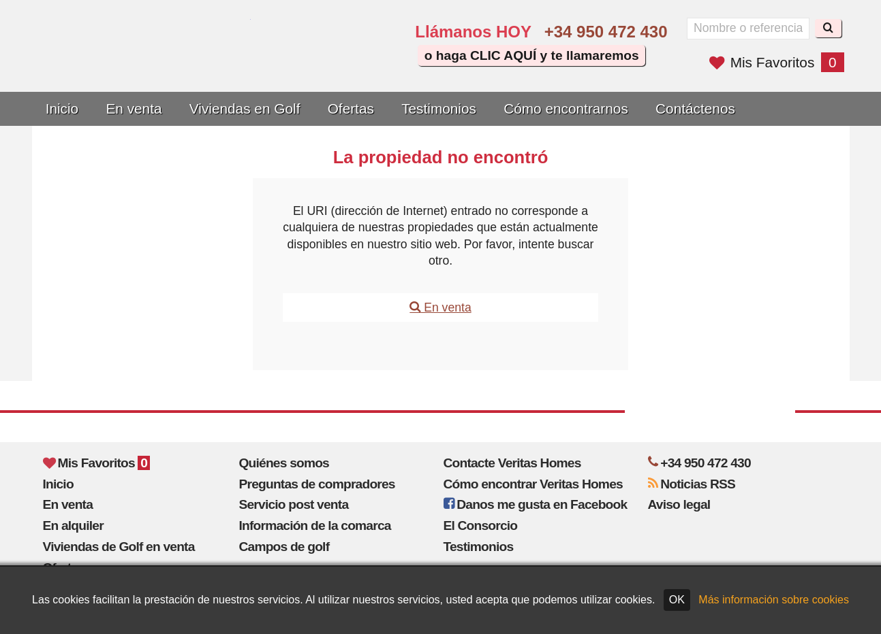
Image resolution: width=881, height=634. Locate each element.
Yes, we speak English (289, 62)
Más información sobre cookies (773, 599)
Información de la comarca (315, 525)
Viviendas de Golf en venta (119, 546)
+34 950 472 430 (606, 31)
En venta (133, 108)
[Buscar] (828, 28)
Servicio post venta (294, 504)
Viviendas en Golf (244, 108)
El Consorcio (481, 525)
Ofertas (351, 108)
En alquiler (73, 525)
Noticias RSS (692, 484)
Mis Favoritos (776, 62)
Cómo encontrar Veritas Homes (533, 484)
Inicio (62, 108)
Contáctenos (695, 108)
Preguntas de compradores (317, 484)
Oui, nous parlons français (366, 62)
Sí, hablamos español (327, 62)
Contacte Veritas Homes (512, 463)
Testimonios (438, 108)
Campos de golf (284, 546)
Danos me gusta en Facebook (536, 504)
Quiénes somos (284, 463)
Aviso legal (679, 504)
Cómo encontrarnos (566, 108)
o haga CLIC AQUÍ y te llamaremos (531, 55)
